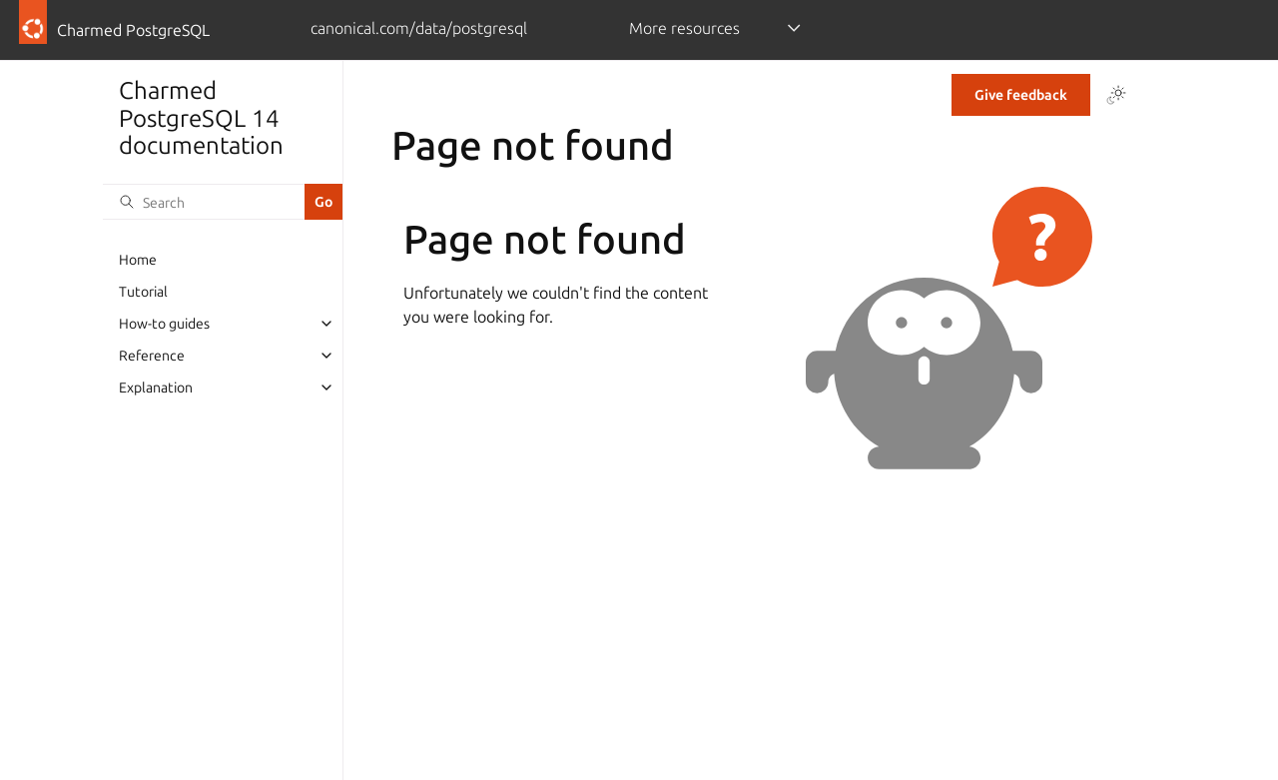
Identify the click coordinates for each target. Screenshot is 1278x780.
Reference (152, 356)
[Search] (204, 202)
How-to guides (164, 324)
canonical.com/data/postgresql (419, 28)
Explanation (156, 387)
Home (138, 260)
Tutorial (143, 292)
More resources (684, 28)
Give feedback (1020, 95)
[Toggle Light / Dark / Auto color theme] (1116, 95)
